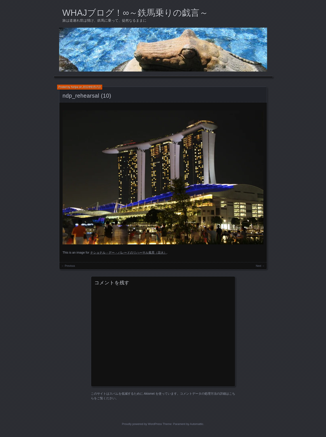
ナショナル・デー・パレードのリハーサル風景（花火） (128, 252)
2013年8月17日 (92, 87)
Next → (260, 265)
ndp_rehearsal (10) (87, 96)
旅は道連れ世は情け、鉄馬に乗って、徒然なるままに (104, 20)
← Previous (68, 265)
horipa (74, 87)
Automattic (196, 424)
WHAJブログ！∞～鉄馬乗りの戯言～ (135, 13)
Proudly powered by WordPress (142, 424)
